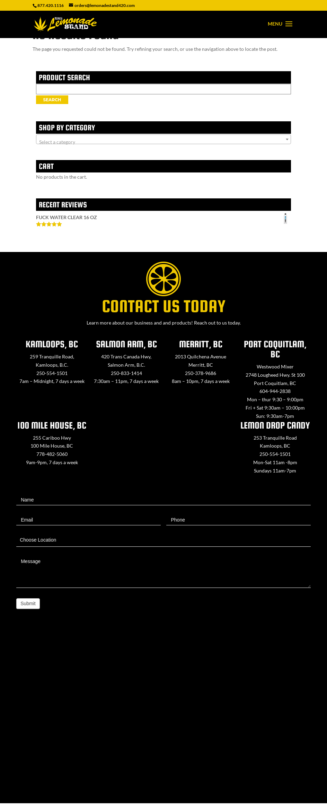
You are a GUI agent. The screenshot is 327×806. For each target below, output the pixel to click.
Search (52, 99)
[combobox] (163, 139)
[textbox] (163, 142)
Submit (28, 603)
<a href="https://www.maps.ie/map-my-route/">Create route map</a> (163, 717)
